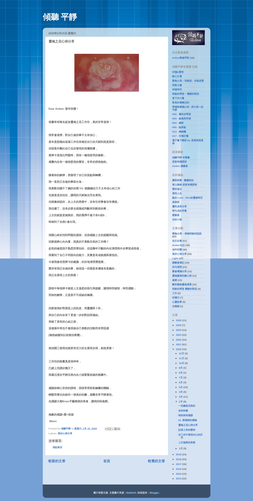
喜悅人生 (177, 193)
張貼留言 (57, 447)
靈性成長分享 (179, 206)
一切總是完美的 (186, 405)
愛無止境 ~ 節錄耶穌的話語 (187, 233)
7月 (181, 377)
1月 (181, 448)
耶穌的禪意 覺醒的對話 (184, 288)
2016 (179, 469)
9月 (181, 367)
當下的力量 (178, 98)
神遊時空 (177, 89)
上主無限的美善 (186, 442)
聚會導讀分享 (179, 271)
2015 (179, 473)
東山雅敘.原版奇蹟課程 (184, 184)
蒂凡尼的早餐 (179, 210)
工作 (174, 293)
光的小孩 (177, 219)
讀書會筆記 (178, 262)
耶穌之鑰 (177, 85)
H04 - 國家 (178, 122)
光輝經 (175, 306)
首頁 (106, 461)
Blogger (154, 492)
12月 (182, 353)
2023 (179, 334)
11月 (182, 358)
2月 (181, 401)
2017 (179, 464)
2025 (179, 325)
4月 (181, 391)
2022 (179, 339)
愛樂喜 (175, 215)
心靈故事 (177, 302)
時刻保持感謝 (185, 415)
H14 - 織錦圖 (179, 131)
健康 (174, 280)
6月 (181, 382)
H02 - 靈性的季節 (181, 114)
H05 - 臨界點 (179, 127)
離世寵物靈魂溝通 (182, 284)
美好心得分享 (65, 433)
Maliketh (131, 492)
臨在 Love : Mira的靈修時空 (187, 197)
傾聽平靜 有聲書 (181, 157)
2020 (179, 349)
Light (175, 258)
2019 (179, 454)
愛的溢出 (177, 189)
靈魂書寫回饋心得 (182, 275)
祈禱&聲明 (178, 72)
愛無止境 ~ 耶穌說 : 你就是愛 (188, 80)
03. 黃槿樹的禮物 (187, 420)
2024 (179, 330)
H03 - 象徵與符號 (181, 118)
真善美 (175, 202)
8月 (181, 372)
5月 (181, 387)
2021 (179, 344)
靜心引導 (177, 76)
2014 (179, 478)
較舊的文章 (156, 461)
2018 (179, 459)
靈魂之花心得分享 (188, 425)
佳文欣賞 (177, 240)
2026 (179, 320)
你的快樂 (183, 410)
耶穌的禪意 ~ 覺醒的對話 (185, 93)
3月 (181, 396)
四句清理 (177, 267)
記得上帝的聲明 (186, 429)
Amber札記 (178, 245)
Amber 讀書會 (180, 166)
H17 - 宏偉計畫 (180, 136)
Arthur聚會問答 (180, 57)
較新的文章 (56, 461)
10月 (182, 363)
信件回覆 (177, 249)
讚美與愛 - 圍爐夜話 (183, 180)
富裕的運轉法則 (180, 102)
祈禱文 (175, 297)
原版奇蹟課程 (179, 161)
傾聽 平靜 (60, 16)
